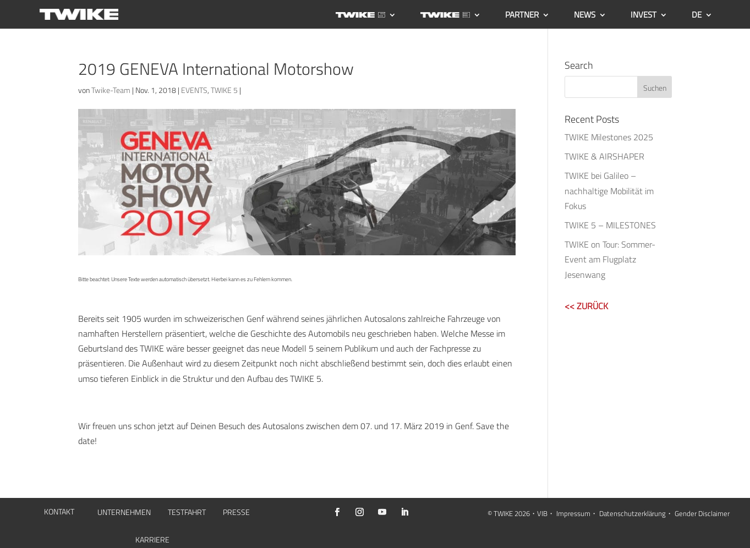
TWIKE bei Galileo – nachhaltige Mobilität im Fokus (609, 190)
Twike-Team (110, 90)
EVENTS (194, 90)
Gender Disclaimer (702, 513)
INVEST (643, 16)
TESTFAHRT (187, 513)
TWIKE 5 (224, 90)
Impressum (573, 513)
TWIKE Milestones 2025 (609, 137)
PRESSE (236, 513)
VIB (542, 513)
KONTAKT (59, 512)
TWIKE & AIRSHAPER (604, 156)
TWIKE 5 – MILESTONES (610, 225)
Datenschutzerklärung (632, 513)
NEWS (584, 16)
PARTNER (522, 16)
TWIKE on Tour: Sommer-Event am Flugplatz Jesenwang (610, 259)
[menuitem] (702, 20)
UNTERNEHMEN (124, 513)
